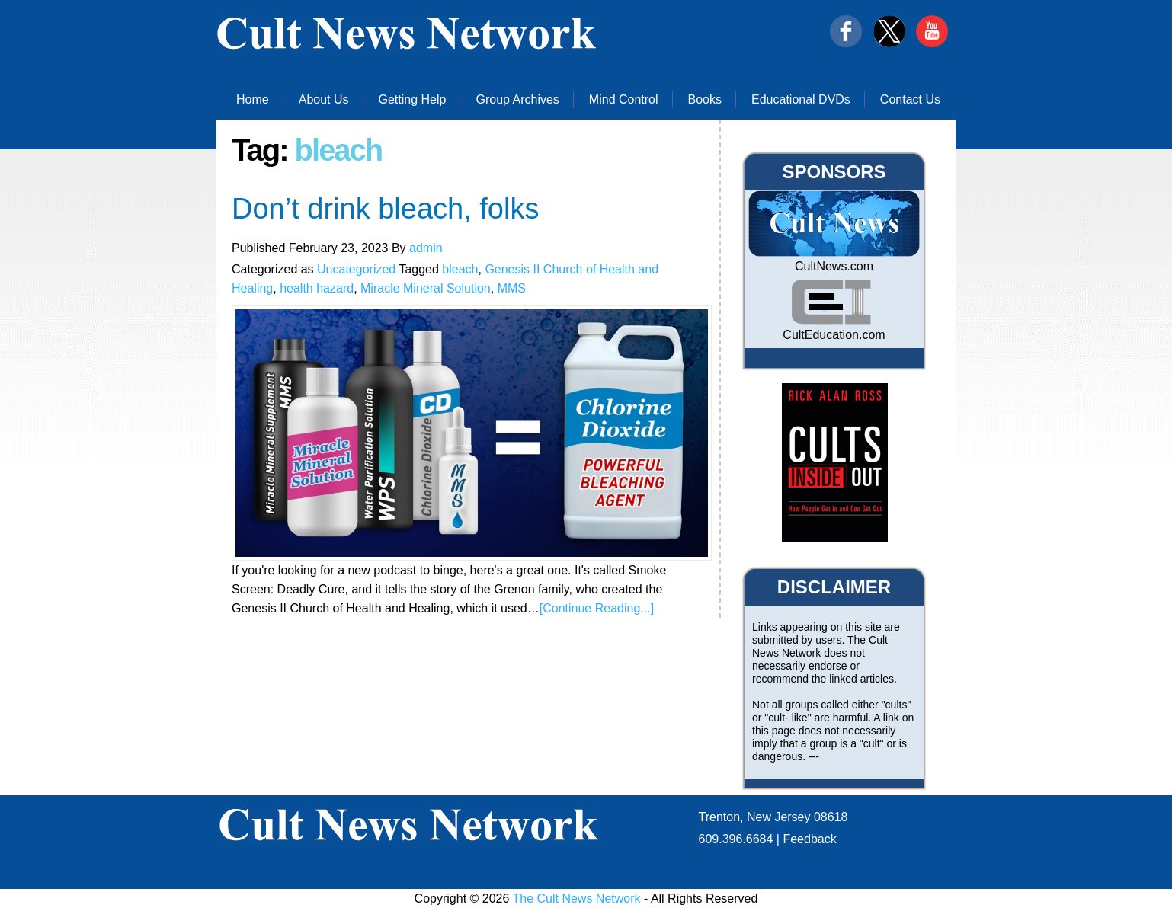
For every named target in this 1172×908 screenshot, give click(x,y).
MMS (512, 288)
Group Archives (517, 99)
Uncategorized (356, 269)
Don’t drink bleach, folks (385, 209)
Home (252, 99)
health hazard (317, 288)
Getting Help (413, 99)
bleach (460, 269)
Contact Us (910, 99)
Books (705, 99)
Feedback (809, 839)
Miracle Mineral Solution (425, 288)
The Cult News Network (577, 898)
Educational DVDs (800, 99)
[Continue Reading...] (597, 608)
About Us (324, 99)
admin (426, 247)
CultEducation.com (834, 334)
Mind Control (623, 99)
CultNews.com (834, 266)
